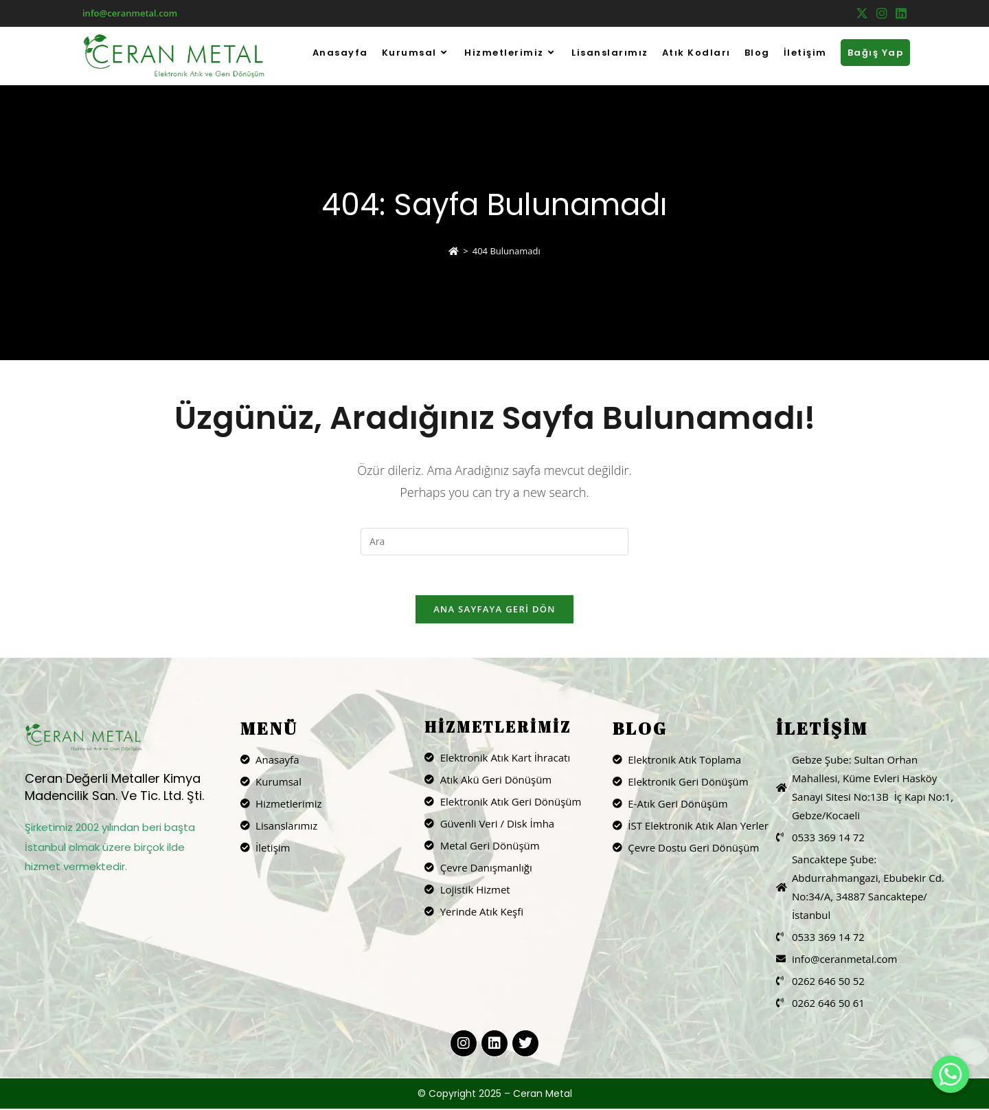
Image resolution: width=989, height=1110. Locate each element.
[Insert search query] (494, 541)
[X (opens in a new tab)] (862, 14)
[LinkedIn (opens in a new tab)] (899, 14)
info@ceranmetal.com (129, 13)
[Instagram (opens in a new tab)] (881, 14)
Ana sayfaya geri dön (494, 610)
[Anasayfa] (453, 251)
